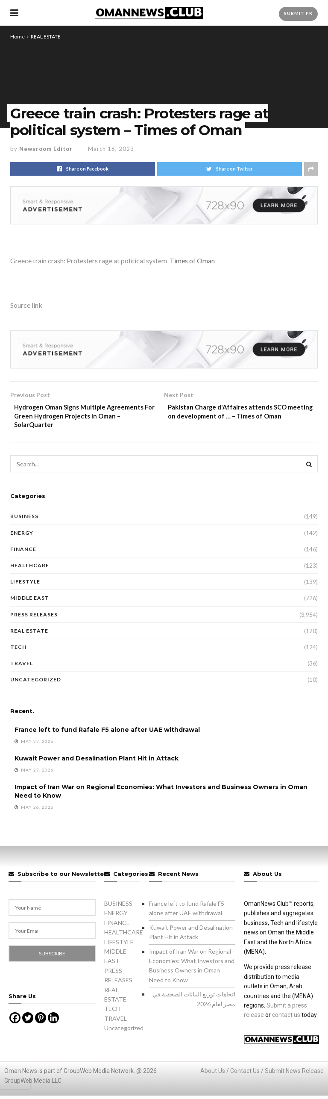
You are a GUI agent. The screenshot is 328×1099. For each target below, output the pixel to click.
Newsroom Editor (46, 148)
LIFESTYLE (25, 585)
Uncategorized (35, 683)
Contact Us (245, 1074)
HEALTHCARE (29, 569)
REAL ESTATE (46, 36)
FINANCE (23, 552)
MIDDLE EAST (29, 601)
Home (17, 36)
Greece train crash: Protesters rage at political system (88, 260)
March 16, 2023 (111, 148)
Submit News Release (294, 1074)
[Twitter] (27, 1021)
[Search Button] (309, 467)
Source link (26, 305)
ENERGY (21, 536)
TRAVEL (21, 666)
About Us (212, 1074)
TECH (18, 650)
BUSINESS (24, 520)
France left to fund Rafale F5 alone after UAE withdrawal (107, 733)
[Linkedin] (53, 1021)
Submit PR (298, 13)
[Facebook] (14, 1021)
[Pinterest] (40, 1021)
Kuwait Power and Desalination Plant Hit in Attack (97, 762)
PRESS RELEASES (34, 618)
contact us (286, 1018)
